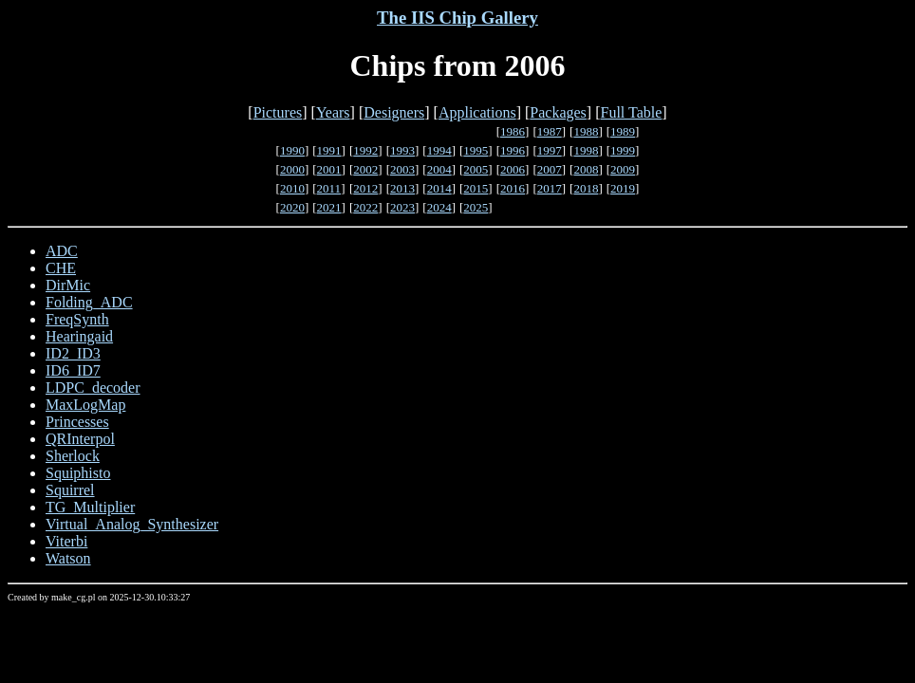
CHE (61, 268)
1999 (622, 150)
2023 (402, 207)
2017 (549, 188)
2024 (439, 207)
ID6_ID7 (73, 370)
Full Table (632, 112)
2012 (365, 188)
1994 (439, 150)
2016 (512, 188)
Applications (477, 112)
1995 (475, 150)
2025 (475, 207)
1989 (622, 131)
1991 (329, 150)
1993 (402, 150)
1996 (512, 150)
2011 (329, 188)
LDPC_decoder (93, 387)
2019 (622, 188)
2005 (475, 169)
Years (333, 112)
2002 (365, 169)
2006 (512, 169)
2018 (585, 188)
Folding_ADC (89, 302)
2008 (585, 169)
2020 (292, 207)
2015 (475, 188)
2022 (365, 207)
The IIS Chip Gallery (457, 18)
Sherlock (73, 456)
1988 (585, 131)
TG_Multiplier (90, 507)
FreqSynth (77, 319)
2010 (292, 188)
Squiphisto (78, 473)
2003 (402, 169)
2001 (329, 169)
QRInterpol (80, 439)
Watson (68, 558)
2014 (439, 188)
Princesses (77, 422)
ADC (62, 251)
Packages (558, 112)
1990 (292, 150)
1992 (365, 150)
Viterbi (66, 541)
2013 (402, 188)
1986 (512, 131)
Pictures (278, 112)
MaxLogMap (85, 405)
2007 (549, 169)
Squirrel (70, 490)
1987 (549, 131)
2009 (622, 169)
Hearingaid (79, 336)
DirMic (68, 285)
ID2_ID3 (73, 353)
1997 (549, 150)
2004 (439, 169)
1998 (585, 150)
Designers (394, 112)
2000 (292, 169)
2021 (329, 207)
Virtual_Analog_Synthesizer (132, 524)
